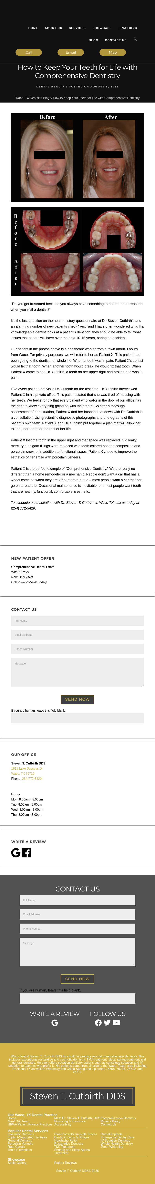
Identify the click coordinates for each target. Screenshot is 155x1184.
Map (113, 52)
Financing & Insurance (70, 1121)
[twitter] (107, 1024)
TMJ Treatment (65, 1146)
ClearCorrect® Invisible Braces (75, 1134)
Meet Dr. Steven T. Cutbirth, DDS (77, 1118)
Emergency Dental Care (117, 1137)
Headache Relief (66, 1140)
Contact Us (108, 1124)
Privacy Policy (110, 1121)
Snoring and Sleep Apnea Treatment (72, 1151)
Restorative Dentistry (69, 1143)
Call (29, 52)
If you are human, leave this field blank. (38, 710)
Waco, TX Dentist (28, 98)
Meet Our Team (18, 1121)
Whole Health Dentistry (117, 1143)
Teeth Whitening (112, 1146)
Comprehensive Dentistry (118, 1118)
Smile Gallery (17, 1162)
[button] (135, 39)
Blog (46, 98)
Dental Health (50, 86)
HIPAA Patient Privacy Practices (30, 1124)
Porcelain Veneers (20, 1143)
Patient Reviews (65, 1162)
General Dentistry (20, 1140)
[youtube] (116, 1024)
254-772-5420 (32, 778)
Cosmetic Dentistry (21, 1134)
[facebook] (98, 1025)
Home (12, 1118)
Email (71, 52)
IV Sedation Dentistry (115, 1140)
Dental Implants (112, 1134)
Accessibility (62, 1124)
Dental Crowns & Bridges (71, 1137)
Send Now (77, 699)
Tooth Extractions (20, 1150)
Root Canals (16, 1146)
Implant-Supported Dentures (27, 1137)
